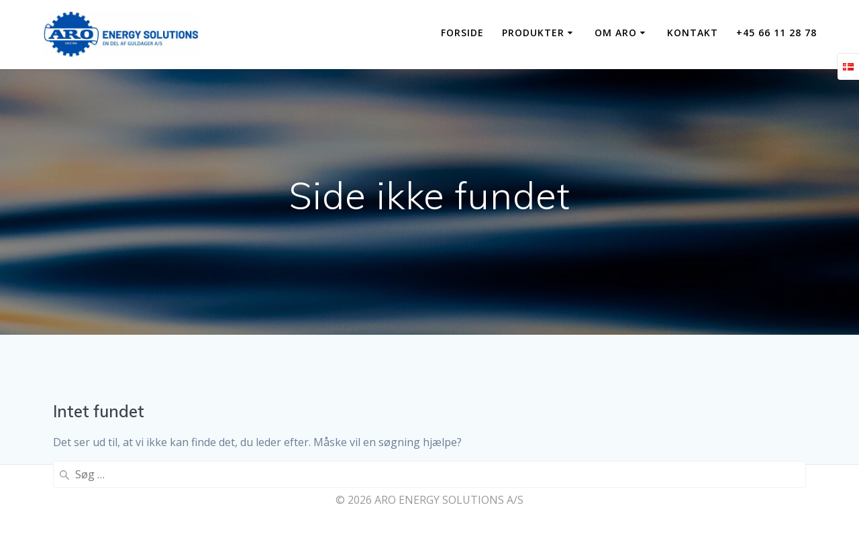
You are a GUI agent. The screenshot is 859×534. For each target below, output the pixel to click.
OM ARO (616, 32)
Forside (462, 32)
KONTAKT (692, 32)
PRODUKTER (533, 32)
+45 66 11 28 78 (776, 32)
